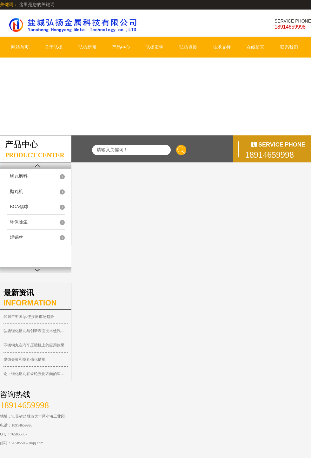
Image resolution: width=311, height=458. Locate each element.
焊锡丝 (16, 237)
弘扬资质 (188, 47)
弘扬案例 (154, 47)
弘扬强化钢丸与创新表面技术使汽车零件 (35, 331)
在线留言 (255, 47)
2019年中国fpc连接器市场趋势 (28, 316)
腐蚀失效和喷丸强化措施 (24, 359)
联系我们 (289, 47)
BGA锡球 (19, 206)
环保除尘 (19, 222)
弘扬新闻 (87, 47)
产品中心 (121, 47)
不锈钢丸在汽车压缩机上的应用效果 (33, 345)
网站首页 (20, 47)
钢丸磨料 (19, 176)
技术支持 (222, 47)
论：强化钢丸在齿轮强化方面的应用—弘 (35, 374)
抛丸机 (16, 191)
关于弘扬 (54, 47)
